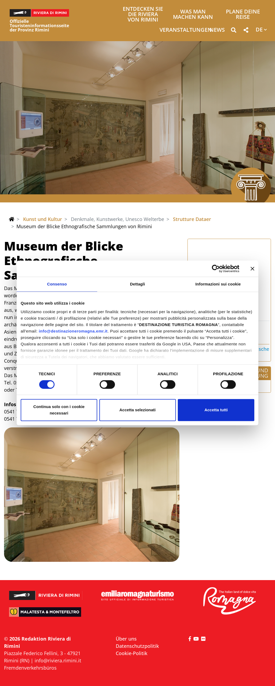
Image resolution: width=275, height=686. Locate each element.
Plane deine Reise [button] (243, 14)
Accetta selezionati (137, 410)
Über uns (126, 638)
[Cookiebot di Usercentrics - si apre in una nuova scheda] (215, 269)
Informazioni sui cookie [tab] (218, 284)
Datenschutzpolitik (137, 646)
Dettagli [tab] (137, 284)
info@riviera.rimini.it (58, 660)
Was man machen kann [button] (193, 14)
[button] (233, 31)
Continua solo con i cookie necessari (59, 410)
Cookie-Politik (131, 653)
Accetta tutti (216, 410)
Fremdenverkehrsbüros (30, 667)
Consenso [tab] (57, 284)
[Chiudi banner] (252, 268)
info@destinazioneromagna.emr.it (73, 331)
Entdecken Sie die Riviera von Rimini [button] (143, 14)
